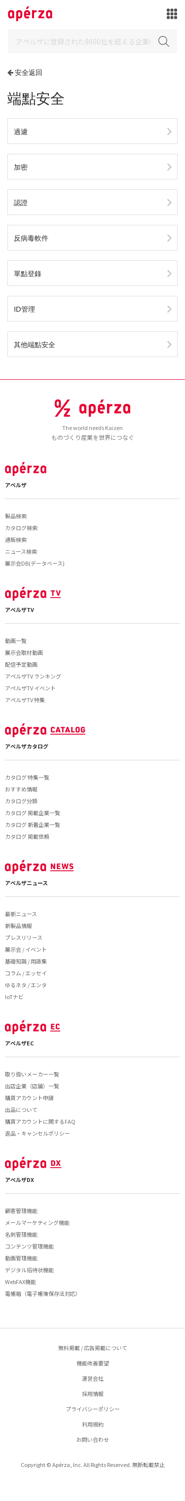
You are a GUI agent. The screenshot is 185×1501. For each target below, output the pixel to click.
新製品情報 (18, 925)
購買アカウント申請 (29, 1098)
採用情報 (93, 1393)
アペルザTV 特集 (25, 700)
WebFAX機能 (20, 1282)
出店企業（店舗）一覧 (32, 1086)
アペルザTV (19, 609)
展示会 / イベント (26, 949)
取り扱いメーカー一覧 (32, 1074)
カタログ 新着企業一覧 (32, 824)
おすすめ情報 (21, 789)
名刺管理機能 (21, 1234)
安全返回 (28, 72)
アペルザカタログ (26, 746)
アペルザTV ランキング (33, 676)
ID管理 (24, 309)
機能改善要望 (92, 1363)
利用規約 (93, 1424)
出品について (21, 1109)
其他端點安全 (34, 344)
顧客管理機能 (21, 1211)
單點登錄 (27, 273)
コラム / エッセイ (26, 973)
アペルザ (16, 485)
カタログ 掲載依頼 (27, 836)
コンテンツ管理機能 (29, 1246)
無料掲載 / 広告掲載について (92, 1348)
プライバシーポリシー (93, 1409)
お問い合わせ (92, 1439)
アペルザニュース (26, 883)
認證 (21, 202)
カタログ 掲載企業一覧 (32, 813)
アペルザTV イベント (30, 688)
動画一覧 (16, 640)
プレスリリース (23, 937)
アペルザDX (19, 1179)
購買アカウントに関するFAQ (40, 1121)
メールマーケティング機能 (37, 1222)
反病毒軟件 (31, 238)
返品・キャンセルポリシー (37, 1133)
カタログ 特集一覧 (27, 777)
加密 (21, 167)
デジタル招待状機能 (29, 1270)
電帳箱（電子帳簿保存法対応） (43, 1293)
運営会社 (93, 1378)
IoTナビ (14, 997)
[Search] (92, 41)
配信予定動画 (21, 664)
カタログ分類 (21, 801)
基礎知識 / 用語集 (26, 961)
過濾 (21, 131)
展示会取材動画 (24, 652)
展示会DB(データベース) (35, 563)
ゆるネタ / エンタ (26, 985)
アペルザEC (19, 1043)
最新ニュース (21, 914)
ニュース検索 (21, 551)
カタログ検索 (21, 528)
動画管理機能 (21, 1258)
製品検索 (16, 516)
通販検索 (16, 539)
